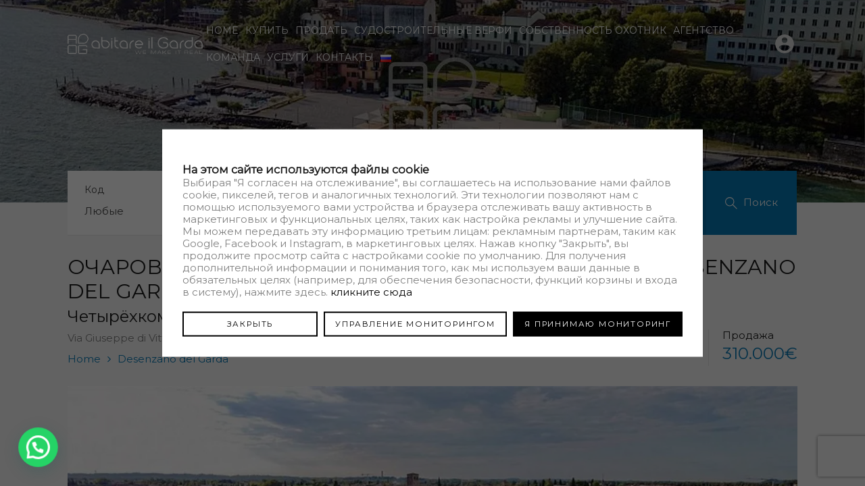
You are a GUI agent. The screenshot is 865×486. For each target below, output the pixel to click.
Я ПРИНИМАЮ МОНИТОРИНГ (597, 323)
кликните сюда (371, 291)
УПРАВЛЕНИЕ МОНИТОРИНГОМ (415, 323)
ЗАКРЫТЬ (250, 323)
